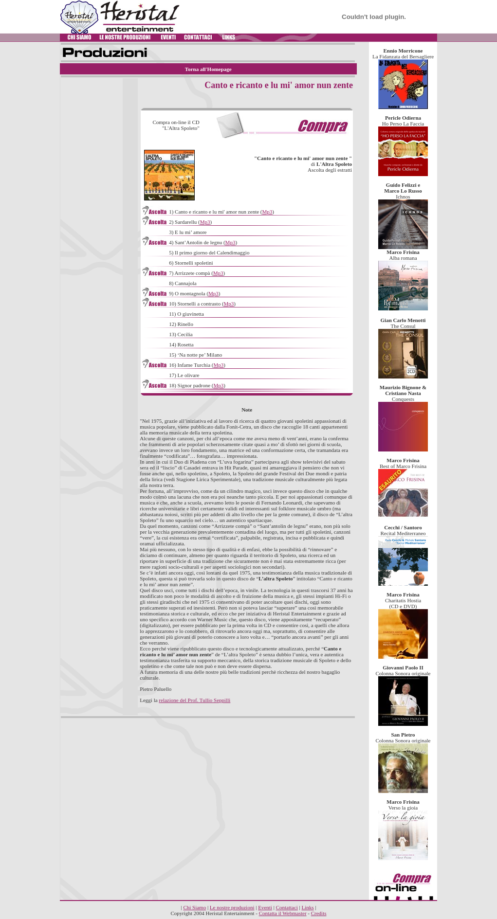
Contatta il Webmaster (283, 913)
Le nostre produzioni (232, 907)
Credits (319, 913)
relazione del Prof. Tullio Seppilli (194, 700)
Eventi (265, 907)
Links (308, 907)
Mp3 (267, 212)
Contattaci (287, 907)
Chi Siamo (194, 907)
